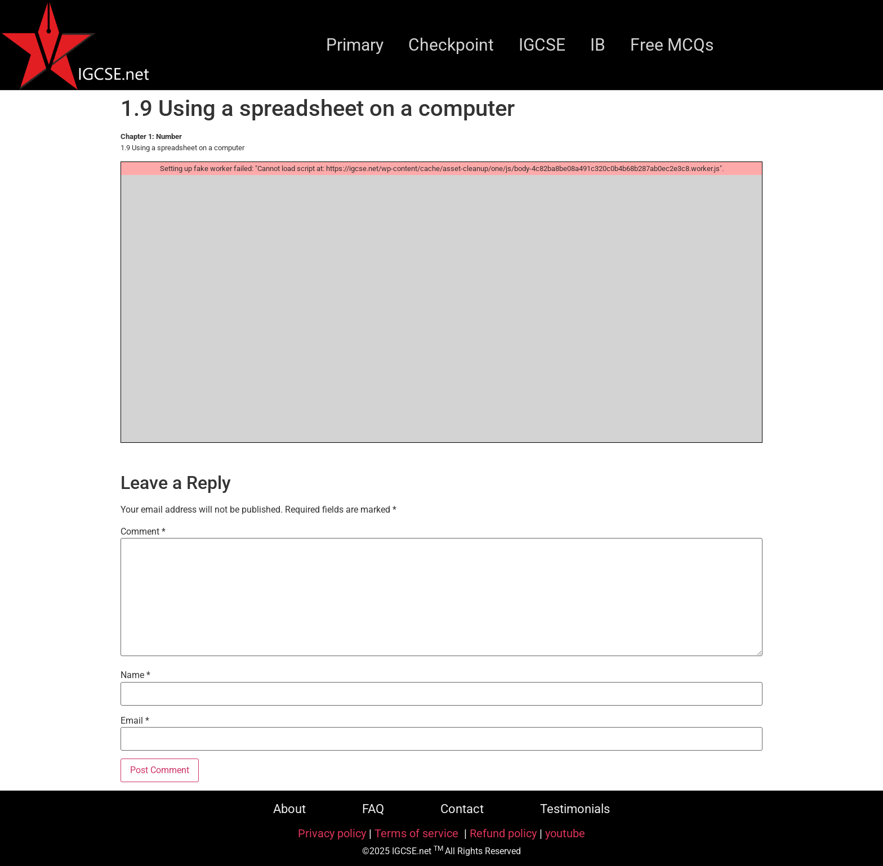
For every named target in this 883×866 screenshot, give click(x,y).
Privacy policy (332, 833)
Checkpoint (451, 45)
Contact (462, 809)
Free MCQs (671, 45)
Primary (354, 45)
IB (597, 45)
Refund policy (503, 833)
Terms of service (417, 833)
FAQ (373, 809)
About (289, 809)
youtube (565, 833)
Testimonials (575, 809)
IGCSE (542, 45)
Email (135, 720)
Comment (143, 531)
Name (135, 675)
